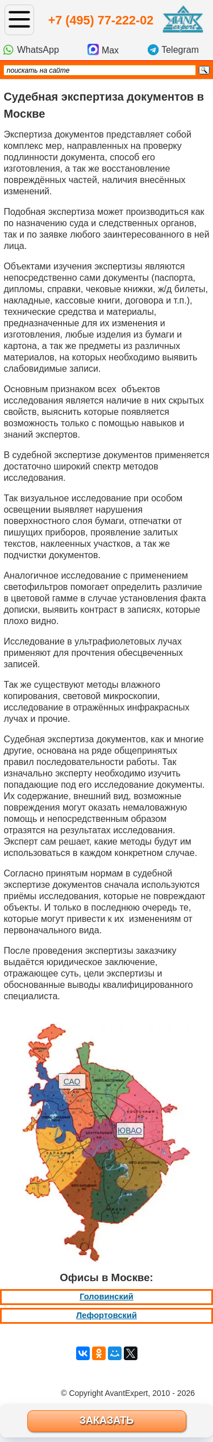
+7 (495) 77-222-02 (100, 20)
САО (72, 1081)
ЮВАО (130, 1130)
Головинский (106, 1296)
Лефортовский (106, 1315)
